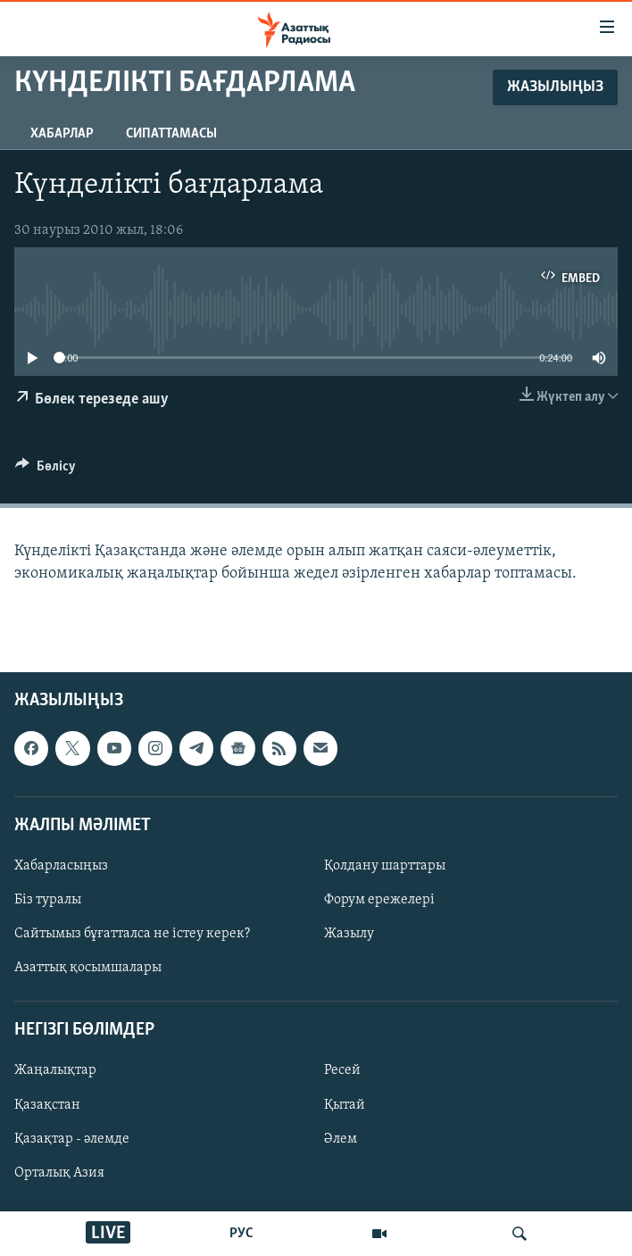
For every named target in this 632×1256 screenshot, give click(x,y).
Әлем (340, 1139)
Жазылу (349, 934)
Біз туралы (47, 900)
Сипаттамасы (171, 134)
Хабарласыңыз (61, 866)
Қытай (344, 1105)
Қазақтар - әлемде (71, 1139)
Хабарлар (62, 134)
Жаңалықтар (55, 1071)
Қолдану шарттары (384, 866)
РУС (241, 1234)
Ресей (342, 1071)
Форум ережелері (379, 900)
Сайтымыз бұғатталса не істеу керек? (132, 934)
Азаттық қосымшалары (88, 968)
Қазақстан (47, 1105)
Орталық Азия (59, 1173)
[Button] (45, 470)
